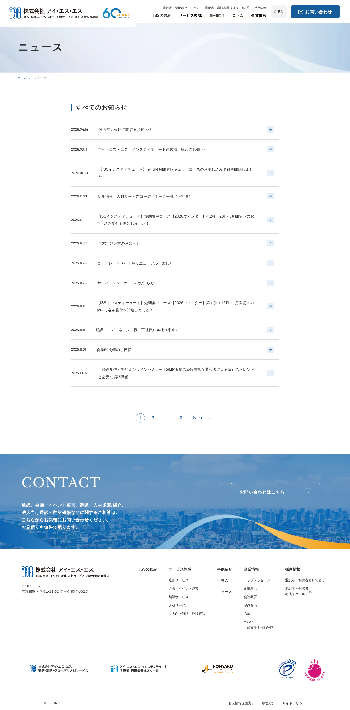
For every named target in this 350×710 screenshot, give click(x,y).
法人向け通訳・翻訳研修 (187, 614)
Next (197, 419)
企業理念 (250, 588)
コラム (222, 580)
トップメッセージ (257, 580)
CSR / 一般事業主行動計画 (259, 625)
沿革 (247, 614)
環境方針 (268, 703)
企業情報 (251, 569)
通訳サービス (178, 580)
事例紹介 (224, 569)
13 (180, 419)
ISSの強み (148, 569)
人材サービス (178, 605)
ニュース (224, 592)
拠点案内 (250, 605)
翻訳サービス (178, 597)
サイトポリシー (294, 703)
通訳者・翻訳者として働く (305, 580)
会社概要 (250, 597)
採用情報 (292, 569)
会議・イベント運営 (183, 588)
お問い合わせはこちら (275, 492)
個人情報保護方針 (241, 703)
